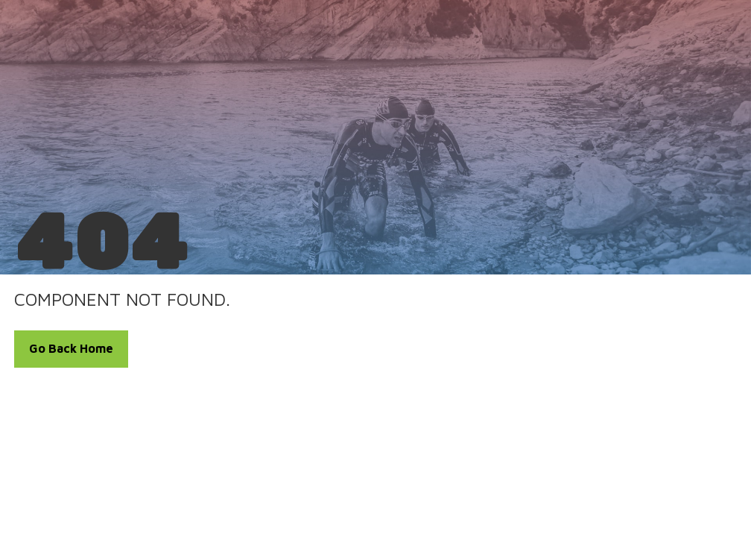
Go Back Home (71, 348)
